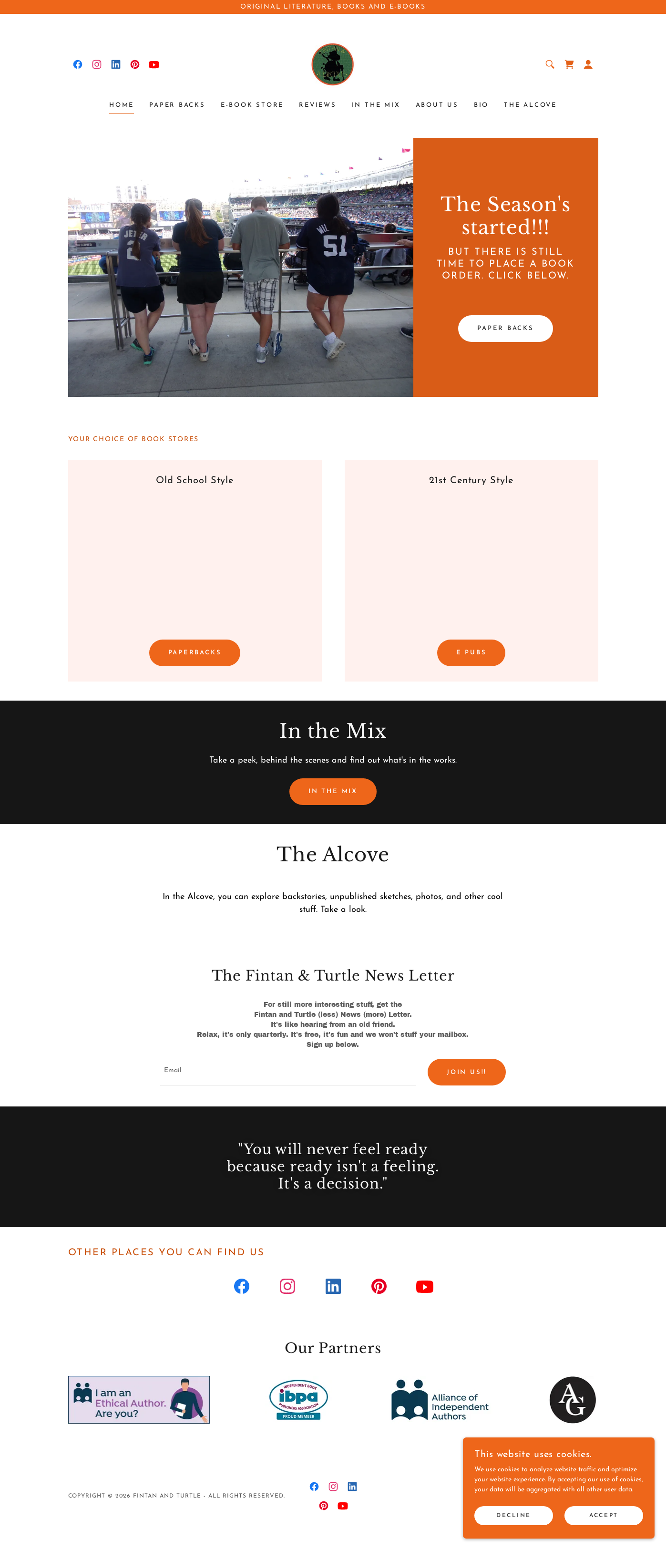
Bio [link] (481, 105)
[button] (588, 64)
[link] (77, 64)
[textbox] (288, 1072)
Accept (604, 1516)
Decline (514, 1516)
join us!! (467, 1072)
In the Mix (333, 791)
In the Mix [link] (376, 105)
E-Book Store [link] (252, 105)
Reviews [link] (317, 105)
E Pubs (471, 653)
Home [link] (121, 105)
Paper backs (505, 328)
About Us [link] (437, 105)
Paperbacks (195, 653)
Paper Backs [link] (177, 105)
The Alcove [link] (530, 105)
